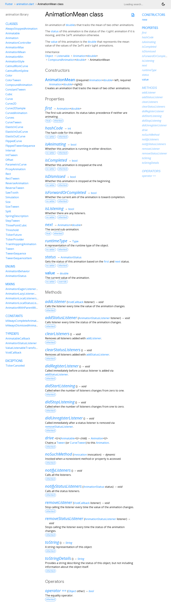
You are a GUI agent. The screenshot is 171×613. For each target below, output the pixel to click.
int (69, 128)
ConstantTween (16, 89)
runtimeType (56, 240)
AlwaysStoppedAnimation (21, 28)
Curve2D (11, 103)
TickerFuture (14, 235)
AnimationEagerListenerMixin (24, 289)
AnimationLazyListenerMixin (23, 293)
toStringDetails (58, 558)
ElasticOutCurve (15, 136)
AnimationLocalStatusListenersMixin (28, 303)
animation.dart (25, 4)
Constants (14, 316)
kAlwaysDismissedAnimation (23, 325)
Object (49, 56)
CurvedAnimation (16, 113)
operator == (55, 590)
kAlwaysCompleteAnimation (23, 321)
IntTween (12, 155)
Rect (8, 174)
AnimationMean (60, 79)
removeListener (58, 502)
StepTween (13, 221)
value (54, 41)
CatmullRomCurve (17, 66)
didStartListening (60, 385)
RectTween (12, 178)
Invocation (80, 454)
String (68, 543)
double (70, 25)
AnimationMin (14, 57)
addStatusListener (61, 317)
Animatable (67, 438)
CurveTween (78, 443)
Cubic (9, 94)
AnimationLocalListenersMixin (24, 298)
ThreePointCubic (16, 225)
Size (8, 202)
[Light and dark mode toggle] (163, 4)
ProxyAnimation (16, 169)
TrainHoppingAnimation (21, 244)
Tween (60, 443)
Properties (150, 28)
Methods (149, 88)
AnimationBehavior (18, 271)
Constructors (153, 15)
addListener (55, 301)
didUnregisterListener (64, 418)
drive (49, 438)
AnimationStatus (71, 257)
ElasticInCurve (14, 127)
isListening (54, 208)
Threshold (12, 230)
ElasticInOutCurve (17, 132)
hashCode (54, 128)
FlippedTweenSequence (20, 146)
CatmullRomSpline (17, 71)
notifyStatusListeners (63, 486)
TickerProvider (15, 239)
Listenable (63, 56)
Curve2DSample (16, 108)
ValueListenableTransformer (24, 348)
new (144, 19)
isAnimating (55, 144)
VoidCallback (75, 302)
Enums (10, 266)
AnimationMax (15, 47)
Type (75, 241)
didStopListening (59, 402)
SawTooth (12, 192)
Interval (10, 150)
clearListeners (57, 333)
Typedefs (12, 334)
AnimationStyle (15, 61)
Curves (10, 117)
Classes (12, 24)
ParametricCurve (16, 164)
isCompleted (56, 160)
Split (8, 211)
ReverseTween (15, 188)
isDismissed (55, 176)
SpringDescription (17, 216)
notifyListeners (58, 470)
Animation (79, 56)
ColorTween (13, 80)
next (49, 224)
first (48, 108)
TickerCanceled (15, 365)
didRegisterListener (61, 366)
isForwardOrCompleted (65, 192)
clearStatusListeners (62, 349)
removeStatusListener (59, 426)
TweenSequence (16, 253)
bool (73, 144)
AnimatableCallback (18, 338)
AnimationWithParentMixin (23, 308)
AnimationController (18, 43)
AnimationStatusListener (94, 318)
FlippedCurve (14, 141)
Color (9, 75)
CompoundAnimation (61, 60)
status (55, 31)
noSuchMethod (58, 454)
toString (52, 542)
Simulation (12, 197)
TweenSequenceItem (19, 258)
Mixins (10, 284)
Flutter (9, 4)
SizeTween (12, 206)
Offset (9, 160)
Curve (9, 99)
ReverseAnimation (17, 183)
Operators (151, 171)
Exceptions (14, 361)
